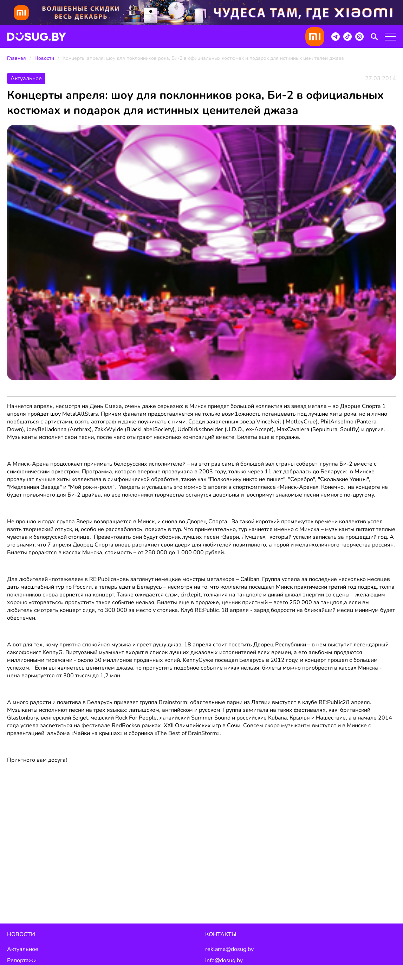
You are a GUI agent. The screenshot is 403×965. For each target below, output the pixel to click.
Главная (16, 58)
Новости (44, 58)
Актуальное (22, 949)
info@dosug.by (224, 960)
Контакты (220, 934)
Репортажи (22, 960)
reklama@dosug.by (229, 949)
